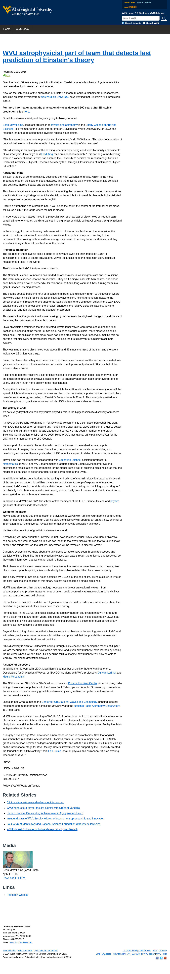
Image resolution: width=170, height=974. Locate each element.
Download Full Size (14, 878)
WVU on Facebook (157, 958)
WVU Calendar (157, 13)
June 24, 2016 (64, 957)
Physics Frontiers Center (82, 683)
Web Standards (25, 950)
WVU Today (149, 954)
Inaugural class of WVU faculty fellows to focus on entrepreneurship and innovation (55, 818)
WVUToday (129, 2)
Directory (163, 950)
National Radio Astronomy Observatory (97, 705)
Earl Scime (54, 751)
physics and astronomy (64, 124)
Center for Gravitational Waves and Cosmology (69, 701)
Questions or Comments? (46, 950)
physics (114, 501)
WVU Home (127, 13)
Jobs (155, 950)
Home (6, 29)
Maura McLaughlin (14, 676)
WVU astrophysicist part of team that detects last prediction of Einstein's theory (77, 56)
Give (97, 954)
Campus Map (144, 950)
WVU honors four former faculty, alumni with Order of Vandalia (43, 807)
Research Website (17, 894)
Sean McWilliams (13, 124)
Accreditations (9, 950)
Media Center (144, 2)
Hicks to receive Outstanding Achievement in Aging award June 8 (45, 813)
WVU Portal (161, 954)
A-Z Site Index (142, 13)
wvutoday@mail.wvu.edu (21, 942)
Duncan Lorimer (106, 672)
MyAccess (106, 954)
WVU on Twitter (161, 958)
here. (27, 111)
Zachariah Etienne (70, 459)
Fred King (47, 154)
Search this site (133, 23)
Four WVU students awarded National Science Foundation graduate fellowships (53, 824)
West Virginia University (54, 97)
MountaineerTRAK (121, 954)
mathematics (10, 463)
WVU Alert (137, 954)
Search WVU (152, 23)
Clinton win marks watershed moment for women (35, 802)
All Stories (130, 7)
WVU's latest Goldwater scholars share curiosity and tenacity (42, 829)
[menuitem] (7, 29)
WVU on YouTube (165, 958)
